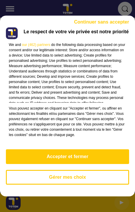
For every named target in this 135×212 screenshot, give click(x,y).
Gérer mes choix (67, 177)
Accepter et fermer (67, 156)
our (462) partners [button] (36, 45)
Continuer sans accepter (101, 21)
